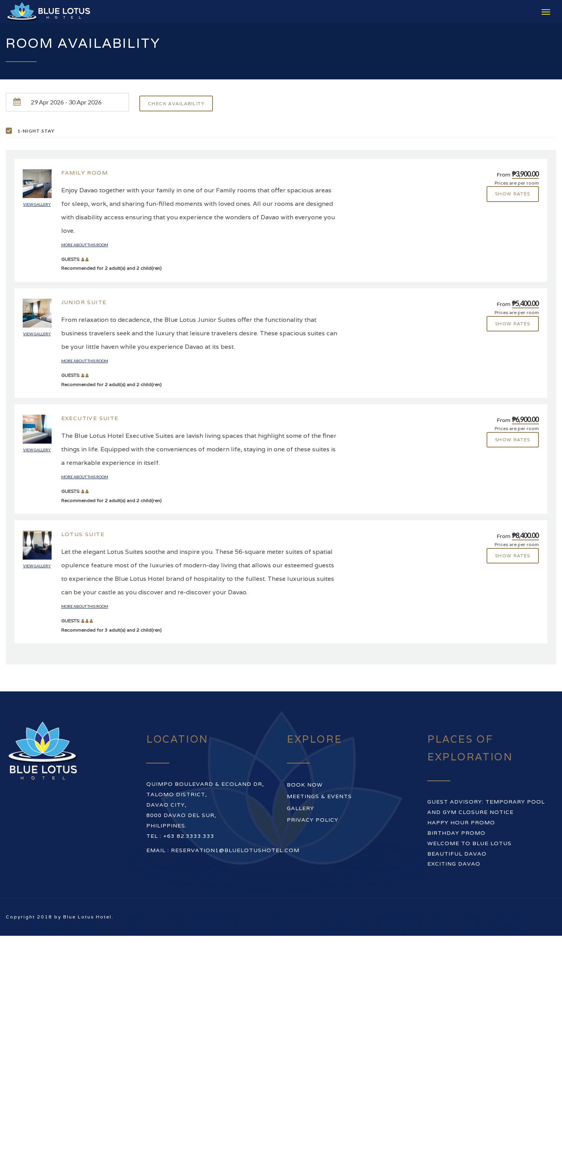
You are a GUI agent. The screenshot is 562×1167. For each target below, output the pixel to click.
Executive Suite (90, 418)
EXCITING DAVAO (453, 864)
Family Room (84, 172)
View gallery (37, 204)
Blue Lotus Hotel (87, 917)
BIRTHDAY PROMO (456, 832)
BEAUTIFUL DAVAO (457, 853)
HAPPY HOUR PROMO (461, 822)
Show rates (512, 194)
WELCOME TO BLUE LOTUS (469, 843)
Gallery (300, 808)
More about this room (84, 245)
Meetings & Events (319, 796)
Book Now (305, 784)
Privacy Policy (312, 819)
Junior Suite (84, 302)
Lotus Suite (82, 534)
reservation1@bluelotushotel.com (235, 850)
